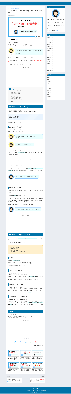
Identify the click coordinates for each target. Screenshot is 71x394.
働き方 (48, 84)
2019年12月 (50, 68)
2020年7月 (50, 55)
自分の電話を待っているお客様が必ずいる (19, 99)
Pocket (16, 39)
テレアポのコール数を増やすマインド (17, 94)
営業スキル (41, 345)
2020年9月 (50, 53)
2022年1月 (50, 44)
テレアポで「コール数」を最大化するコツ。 (18, 90)
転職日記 (49, 97)
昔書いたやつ (49, 93)
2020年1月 (50, 66)
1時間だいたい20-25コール (16, 97)
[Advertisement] (25, 75)
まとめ (12, 101)
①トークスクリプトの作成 (16, 92)
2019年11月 (50, 71)
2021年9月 (50, 51)
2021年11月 (50, 46)
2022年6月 (50, 37)
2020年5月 (50, 60)
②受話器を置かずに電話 (16, 93)
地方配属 (49, 89)
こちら (56, 30)
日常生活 (49, 91)
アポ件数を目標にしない (16, 96)
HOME (35, 389)
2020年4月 (50, 62)
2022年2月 (50, 42)
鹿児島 (48, 100)
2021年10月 (50, 48)
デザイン (49, 82)
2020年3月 (50, 64)
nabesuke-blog (11, 3)
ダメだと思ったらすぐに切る (17, 98)
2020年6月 (50, 57)
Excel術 (48, 78)
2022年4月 (50, 40)
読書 (48, 95)
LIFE (48, 80)
